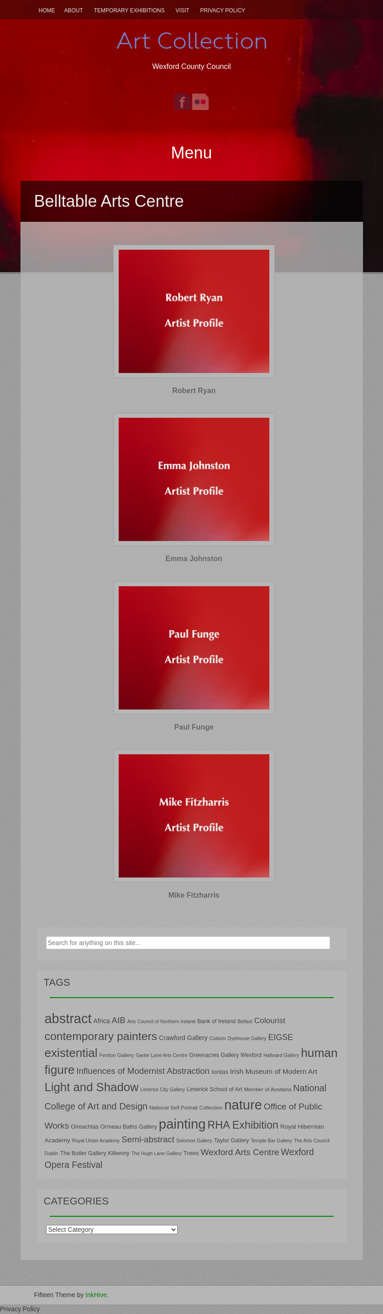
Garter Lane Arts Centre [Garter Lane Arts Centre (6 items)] (161, 1055)
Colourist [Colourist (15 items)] (269, 1020)
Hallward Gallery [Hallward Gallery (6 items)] (281, 1055)
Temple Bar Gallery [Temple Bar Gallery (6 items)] (271, 1140)
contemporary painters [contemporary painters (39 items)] (101, 1036)
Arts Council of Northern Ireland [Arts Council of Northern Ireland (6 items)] (161, 1021)
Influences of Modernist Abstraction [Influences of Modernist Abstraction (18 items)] (143, 1071)
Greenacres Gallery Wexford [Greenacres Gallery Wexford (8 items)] (225, 1055)
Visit (182, 10)
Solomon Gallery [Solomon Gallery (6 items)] (194, 1140)
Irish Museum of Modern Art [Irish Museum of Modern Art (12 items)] (273, 1071)
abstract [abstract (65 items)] (68, 1018)
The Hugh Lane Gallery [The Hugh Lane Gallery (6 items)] (156, 1153)
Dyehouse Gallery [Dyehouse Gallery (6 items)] (247, 1038)
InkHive (96, 1294)
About (73, 10)
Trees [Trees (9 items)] (191, 1153)
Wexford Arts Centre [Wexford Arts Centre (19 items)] (239, 1152)
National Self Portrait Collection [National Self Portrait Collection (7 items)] (185, 1107)
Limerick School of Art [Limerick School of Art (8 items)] (214, 1089)
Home (47, 10)
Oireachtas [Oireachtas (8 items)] (85, 1127)
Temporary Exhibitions (129, 10)
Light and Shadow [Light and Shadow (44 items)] (92, 1087)
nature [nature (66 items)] (243, 1105)
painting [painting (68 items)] (182, 1123)
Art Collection (192, 40)
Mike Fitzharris (194, 895)
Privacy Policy (222, 10)
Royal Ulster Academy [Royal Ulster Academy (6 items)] (96, 1140)
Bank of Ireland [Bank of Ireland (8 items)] (216, 1021)
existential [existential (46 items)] (71, 1053)
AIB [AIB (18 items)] (119, 1020)
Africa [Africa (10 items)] (101, 1021)
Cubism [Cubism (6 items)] (218, 1038)
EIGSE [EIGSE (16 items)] (280, 1037)
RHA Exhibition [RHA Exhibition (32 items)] (243, 1125)
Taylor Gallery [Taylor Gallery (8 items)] (231, 1140)
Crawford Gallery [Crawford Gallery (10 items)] (183, 1037)
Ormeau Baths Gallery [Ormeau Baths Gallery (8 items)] (128, 1127)
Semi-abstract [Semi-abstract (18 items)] (147, 1139)
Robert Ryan (193, 390)
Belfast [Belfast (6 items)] (244, 1021)
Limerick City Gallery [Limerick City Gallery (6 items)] (163, 1089)
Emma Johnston (194, 558)
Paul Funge (194, 727)
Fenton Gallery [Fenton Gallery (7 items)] (117, 1055)
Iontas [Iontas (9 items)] (219, 1071)
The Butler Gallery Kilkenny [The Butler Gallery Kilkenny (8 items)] (95, 1153)
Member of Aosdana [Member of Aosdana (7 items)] (267, 1089)
